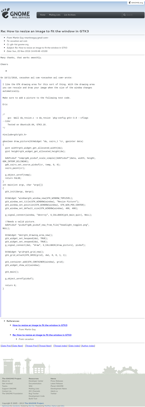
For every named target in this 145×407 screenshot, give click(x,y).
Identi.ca (54, 391)
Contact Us (6, 391)
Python (54, 406)
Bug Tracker (34, 393)
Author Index (88, 345)
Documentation (35, 383)
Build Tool (33, 398)
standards (16, 406)
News (53, 378)
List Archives (69, 14)
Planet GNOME (57, 386)
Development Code (37, 396)
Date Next (17, 345)
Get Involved (7, 383)
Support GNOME (9, 388)
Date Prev (6, 345)
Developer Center (36, 381)
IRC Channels (34, 391)
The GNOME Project (11, 378)
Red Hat (31, 406)
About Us (6, 381)
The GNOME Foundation (12, 393)
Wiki (30, 386)
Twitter (54, 393)
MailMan (48, 406)
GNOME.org (137, 2)
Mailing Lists (54, 14)
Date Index (74, 345)
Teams (4, 386)
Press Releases (57, 381)
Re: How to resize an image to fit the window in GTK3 (42, 334)
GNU (62, 406)
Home (42, 14)
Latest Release (57, 383)
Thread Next (45, 345)
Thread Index (60, 345)
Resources (34, 378)
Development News (59, 388)
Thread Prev (31, 345)
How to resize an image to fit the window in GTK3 (40, 325)
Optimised (6, 406)
